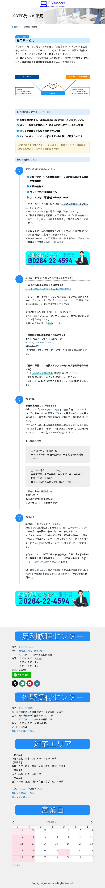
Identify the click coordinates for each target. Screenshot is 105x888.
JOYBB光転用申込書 (49, 409)
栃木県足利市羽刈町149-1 (31, 650)
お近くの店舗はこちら (23, 731)
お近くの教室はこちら (23, 793)
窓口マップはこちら (22, 796)
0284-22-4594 (26, 647)
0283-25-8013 (42, 562)
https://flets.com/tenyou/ (40, 342)
